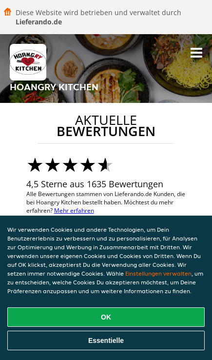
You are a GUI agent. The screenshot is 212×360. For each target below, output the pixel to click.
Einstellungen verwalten (158, 273)
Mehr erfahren (74, 210)
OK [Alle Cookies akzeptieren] (106, 317)
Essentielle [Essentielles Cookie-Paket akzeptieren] (106, 340)
